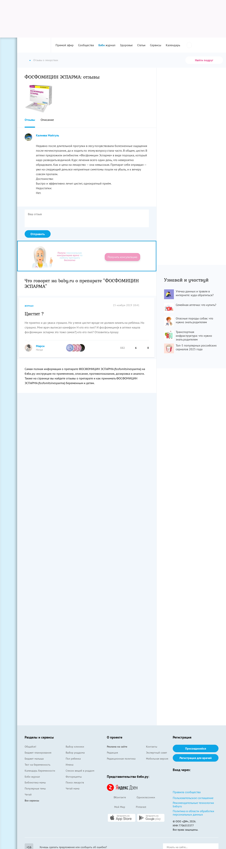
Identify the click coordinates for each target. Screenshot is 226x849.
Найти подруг (204, 60)
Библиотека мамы (35, 782)
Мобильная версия (157, 758)
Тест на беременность (37, 764)
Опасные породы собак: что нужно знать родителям (194, 320)
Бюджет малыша (34, 758)
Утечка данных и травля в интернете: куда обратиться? (195, 293)
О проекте (114, 737)
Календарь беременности (40, 770)
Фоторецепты (74, 776)
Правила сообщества (187, 792)
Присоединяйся (195, 748)
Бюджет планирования (38, 752)
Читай (28, 794)
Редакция (112, 752)
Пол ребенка (73, 758)
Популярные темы (35, 788)
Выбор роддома (75, 752)
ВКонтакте (116, 797)
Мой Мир (116, 807)
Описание (47, 120)
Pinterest (137, 807)
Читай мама (72, 788)
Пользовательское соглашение (193, 798)
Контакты (151, 746)
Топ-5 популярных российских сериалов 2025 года (196, 347)
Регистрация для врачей (196, 758)
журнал (106, 45)
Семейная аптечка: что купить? (196, 305)
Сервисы (155, 45)
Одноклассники (142, 797)
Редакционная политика (121, 758)
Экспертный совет (156, 752)
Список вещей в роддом (80, 770)
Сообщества (86, 45)
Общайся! (30, 746)
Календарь (173, 45)
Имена (69, 764)
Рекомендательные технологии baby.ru (193, 804)
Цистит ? (34, 313)
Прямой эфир (65, 45)
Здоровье (126, 45)
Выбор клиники (75, 746)
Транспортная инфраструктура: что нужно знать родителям (194, 335)
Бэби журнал (32, 776)
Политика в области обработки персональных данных (193, 812)
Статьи (141, 45)
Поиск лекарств (75, 782)
